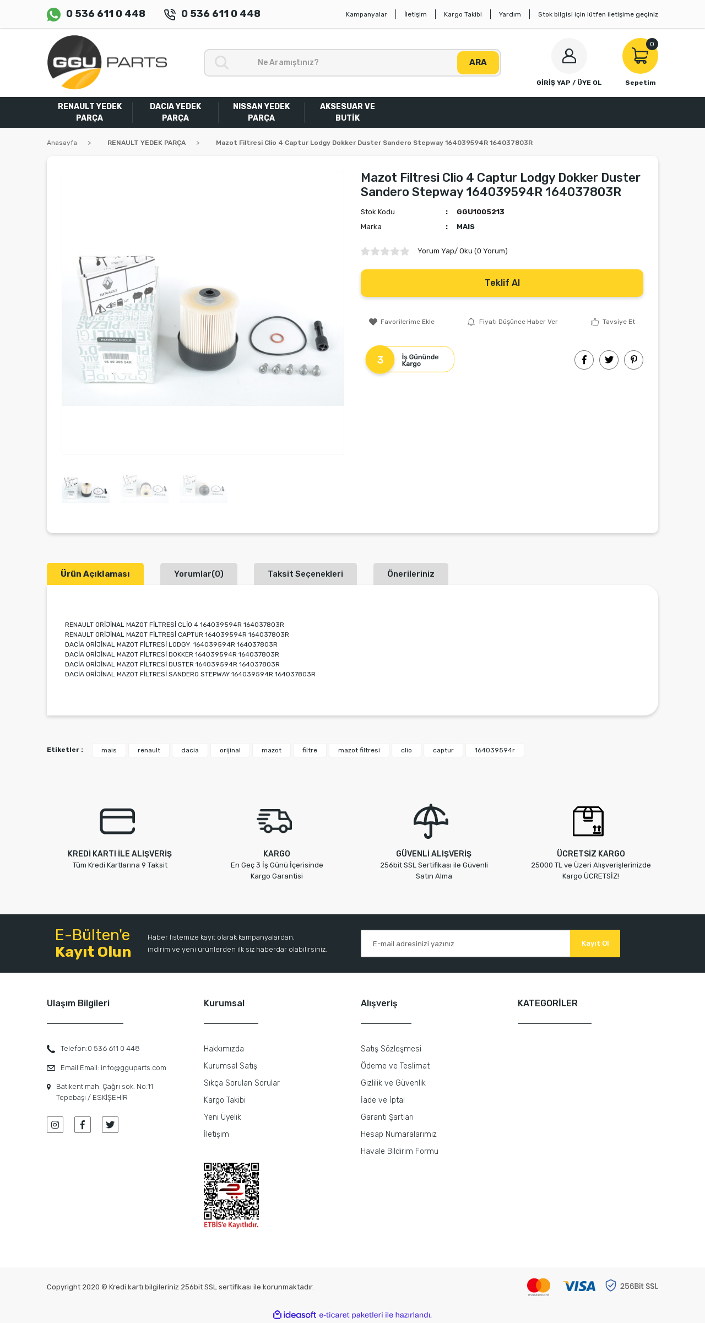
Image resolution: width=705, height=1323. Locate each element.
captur (443, 750)
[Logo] (107, 62)
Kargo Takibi (463, 14)
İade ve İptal (383, 1100)
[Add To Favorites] (402, 322)
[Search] (352, 63)
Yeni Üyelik (222, 1117)
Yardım (510, 14)
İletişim (415, 14)
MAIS (466, 227)
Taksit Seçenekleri (305, 574)
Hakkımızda (224, 1049)
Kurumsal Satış (230, 1066)
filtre (309, 750)
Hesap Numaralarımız (399, 1134)
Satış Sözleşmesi (391, 1049)
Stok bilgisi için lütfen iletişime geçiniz (598, 14)
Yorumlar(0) (199, 574)
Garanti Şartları (387, 1117)
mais (109, 750)
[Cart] (640, 63)
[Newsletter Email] (490, 943)
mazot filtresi (359, 750)
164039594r (495, 750)
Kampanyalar (366, 14)
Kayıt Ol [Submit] (595, 943)
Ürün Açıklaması (95, 574)
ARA (478, 62)
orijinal (230, 750)
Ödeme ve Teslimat (395, 1066)
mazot (271, 750)
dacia (190, 750)
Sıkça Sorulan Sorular (242, 1083)
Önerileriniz (411, 574)
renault (149, 750)
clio (406, 750)
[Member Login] (569, 63)
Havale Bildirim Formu (399, 1151)
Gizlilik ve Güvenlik (393, 1083)
